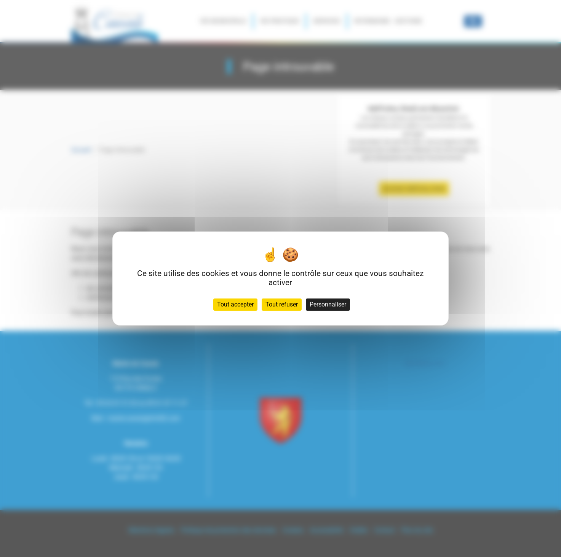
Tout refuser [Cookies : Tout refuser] (281, 304)
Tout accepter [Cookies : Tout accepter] (235, 304)
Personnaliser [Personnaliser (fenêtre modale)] (328, 304)
